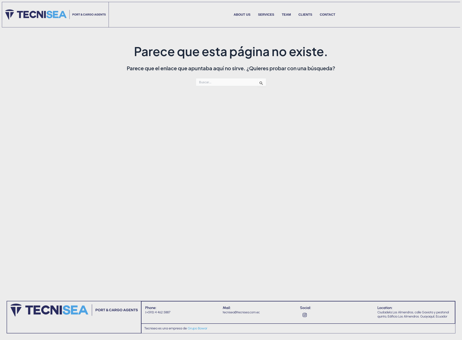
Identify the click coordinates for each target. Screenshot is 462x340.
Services (266, 14)
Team (286, 14)
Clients (305, 14)
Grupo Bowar (198, 328)
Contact (327, 14)
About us (242, 14)
